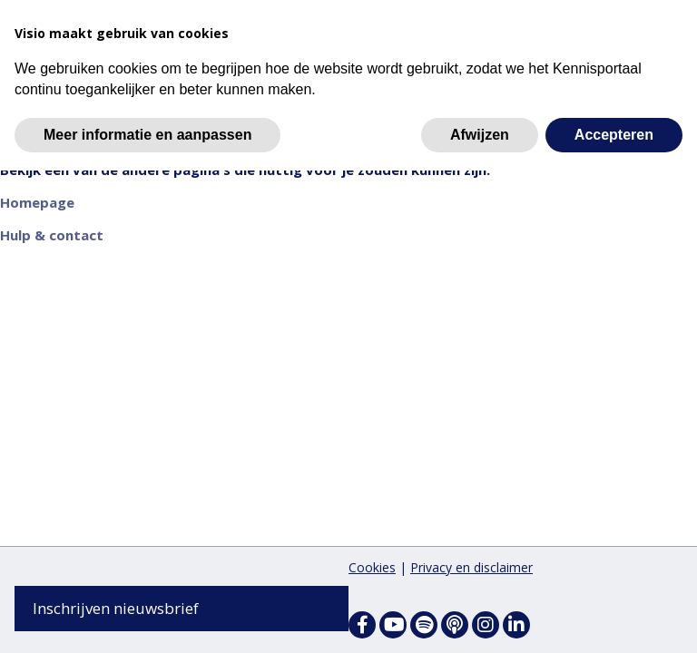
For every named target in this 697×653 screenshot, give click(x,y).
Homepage (37, 205)
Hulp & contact (51, 238)
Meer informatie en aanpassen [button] (147, 134)
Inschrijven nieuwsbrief (116, 608)
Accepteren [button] (613, 134)
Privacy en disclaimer (471, 567)
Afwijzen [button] (479, 134)
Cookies (372, 567)
